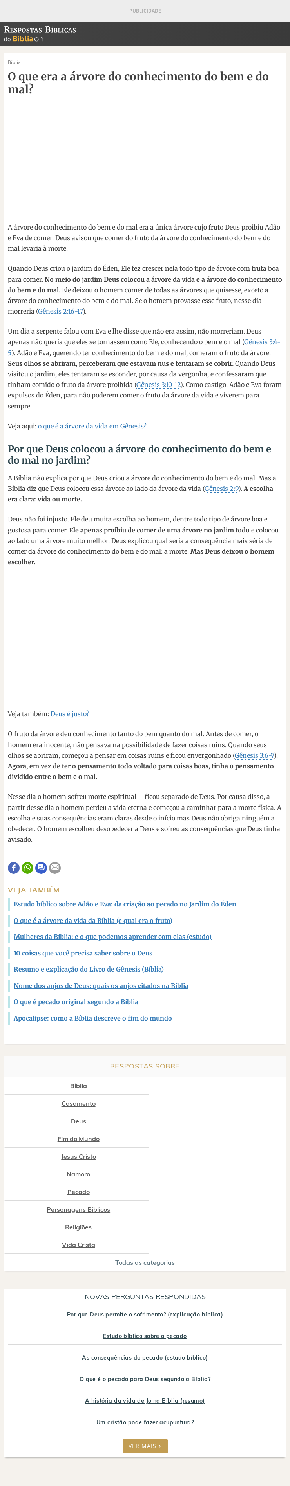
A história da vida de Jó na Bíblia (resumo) (145, 1312)
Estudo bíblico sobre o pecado (145, 1247)
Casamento (220, 1086)
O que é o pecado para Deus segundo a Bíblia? (145, 1291)
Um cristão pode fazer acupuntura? (145, 1334)
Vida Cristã (220, 1156)
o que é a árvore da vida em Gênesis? (92, 426)
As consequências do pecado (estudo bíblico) (145, 1269)
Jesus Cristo (73, 1121)
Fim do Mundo (220, 1103)
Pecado (73, 1139)
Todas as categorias (145, 1174)
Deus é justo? (70, 714)
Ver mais (145, 1357)
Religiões (73, 1156)
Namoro (220, 1121)
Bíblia (73, 1086)
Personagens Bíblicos (220, 1139)
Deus (73, 1103)
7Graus (57, 1452)
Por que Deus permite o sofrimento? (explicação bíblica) (145, 1226)
